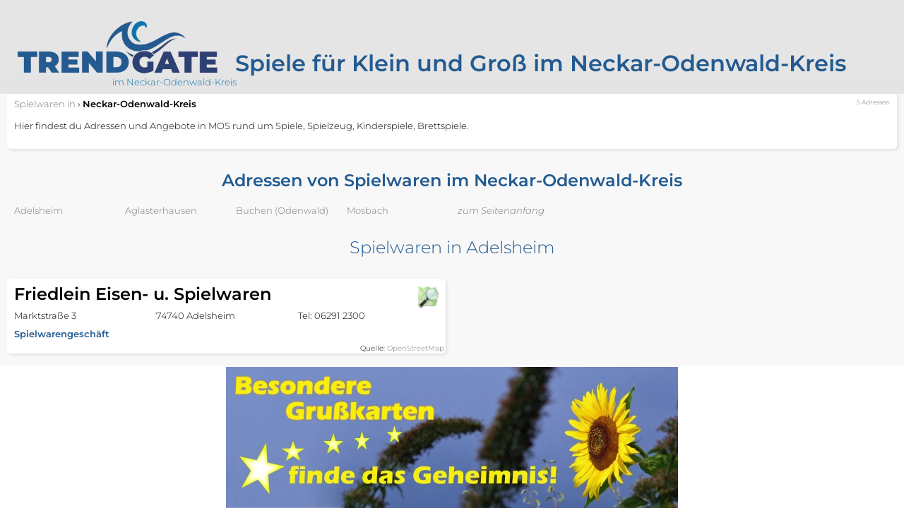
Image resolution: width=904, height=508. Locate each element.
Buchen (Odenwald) (282, 210)
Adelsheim (38, 210)
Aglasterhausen (161, 210)
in (45, 103)
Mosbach (367, 210)
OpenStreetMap (415, 348)
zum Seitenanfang (501, 210)
